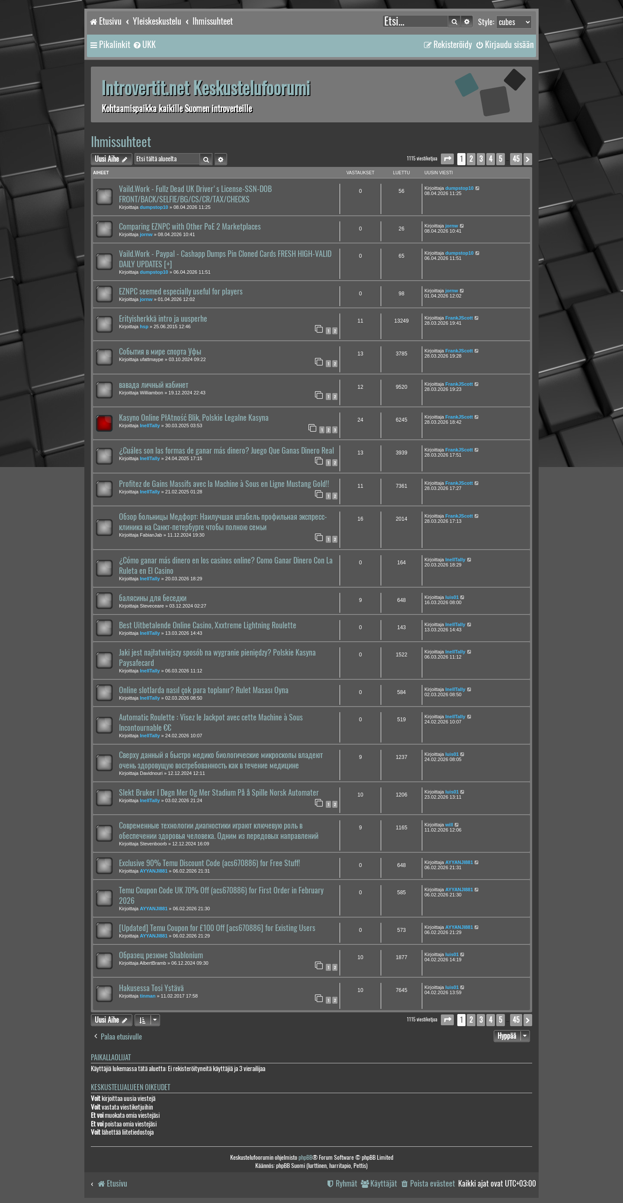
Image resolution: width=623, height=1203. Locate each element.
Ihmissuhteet (121, 141)
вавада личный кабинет (153, 385)
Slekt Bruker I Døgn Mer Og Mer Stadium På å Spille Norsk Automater (219, 792)
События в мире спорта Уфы (160, 351)
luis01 (452, 597)
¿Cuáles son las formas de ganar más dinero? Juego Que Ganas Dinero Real (226, 450)
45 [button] (516, 158)
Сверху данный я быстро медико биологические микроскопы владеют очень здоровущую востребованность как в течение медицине (221, 760)
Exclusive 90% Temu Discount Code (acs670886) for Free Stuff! (209, 863)
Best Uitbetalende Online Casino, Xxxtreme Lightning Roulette (207, 625)
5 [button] (500, 158)
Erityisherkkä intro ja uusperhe (163, 319)
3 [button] (480, 158)
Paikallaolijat (111, 1057)
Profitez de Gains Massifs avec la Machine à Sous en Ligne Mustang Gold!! (224, 484)
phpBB (305, 1157)
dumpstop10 (154, 207)
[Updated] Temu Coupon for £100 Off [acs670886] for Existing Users (217, 928)
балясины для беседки (152, 598)
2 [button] (471, 158)
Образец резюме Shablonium (161, 955)
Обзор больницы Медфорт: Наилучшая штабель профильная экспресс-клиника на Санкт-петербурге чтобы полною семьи (223, 522)
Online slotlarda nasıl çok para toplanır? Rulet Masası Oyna (204, 690)
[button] (447, 159)
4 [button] (490, 158)
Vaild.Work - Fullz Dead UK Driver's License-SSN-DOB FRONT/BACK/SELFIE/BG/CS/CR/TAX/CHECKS (195, 194)
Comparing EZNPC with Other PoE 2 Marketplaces (190, 226)
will (449, 824)
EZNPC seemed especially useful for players (181, 291)
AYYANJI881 (153, 870)
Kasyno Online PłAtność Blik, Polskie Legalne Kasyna (194, 418)
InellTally (150, 425)
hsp (144, 326)
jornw (146, 234)
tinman (147, 995)
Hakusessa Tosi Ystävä (151, 988)
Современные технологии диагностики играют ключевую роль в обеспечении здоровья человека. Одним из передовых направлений (218, 830)
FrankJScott (459, 317)
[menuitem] (144, 44)
